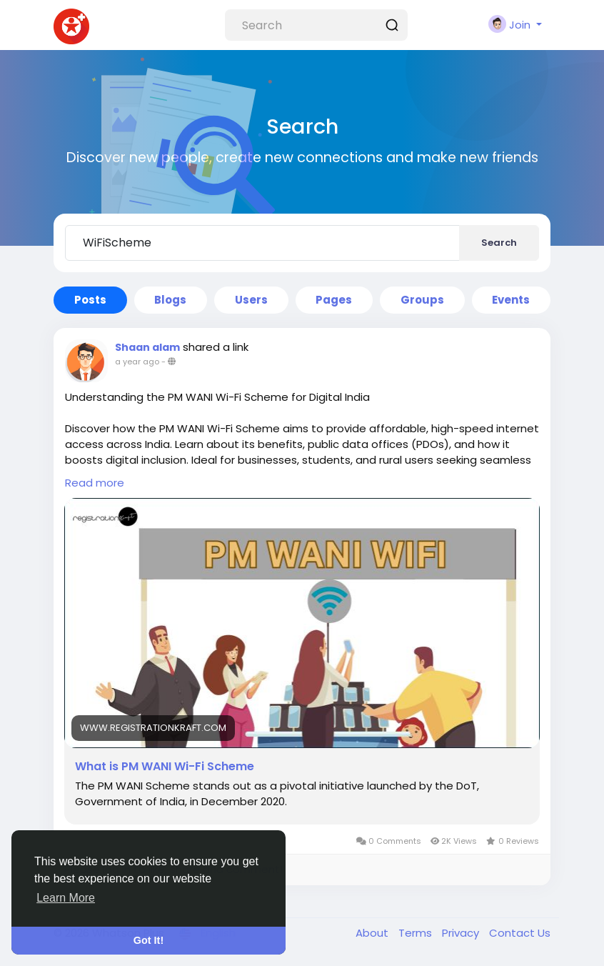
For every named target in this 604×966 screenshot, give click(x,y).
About (373, 932)
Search (499, 242)
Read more (94, 482)
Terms (416, 932)
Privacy (462, 932)
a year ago (137, 361)
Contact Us (519, 932)
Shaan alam (147, 347)
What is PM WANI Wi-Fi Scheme (164, 767)
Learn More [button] (65, 898)
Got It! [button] (148, 940)
